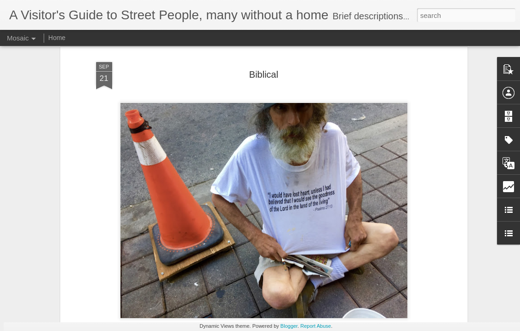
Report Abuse (315, 326)
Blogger (288, 326)
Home (56, 37)
